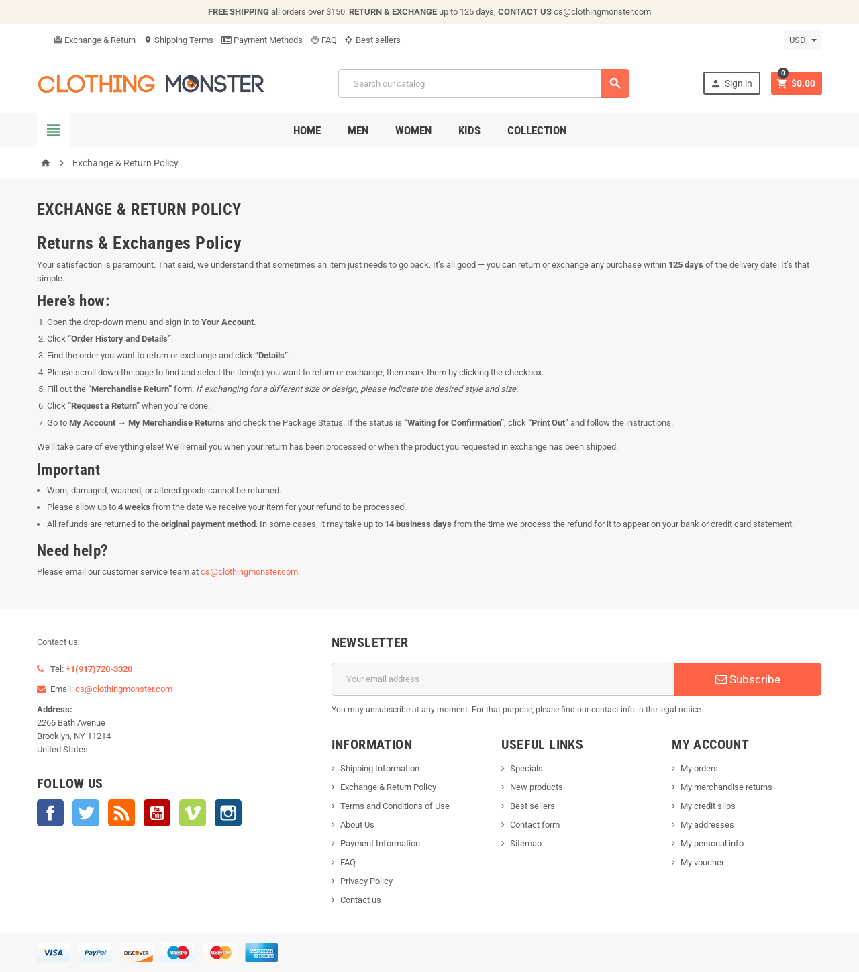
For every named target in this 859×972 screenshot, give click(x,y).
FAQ (324, 40)
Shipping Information (379, 768)
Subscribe (747, 679)
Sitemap (526, 843)
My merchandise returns (726, 787)
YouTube (157, 812)
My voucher (702, 862)
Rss (121, 812)
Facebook (50, 812)
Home (307, 130)
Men (358, 130)
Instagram (228, 812)
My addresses (707, 825)
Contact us (360, 900)
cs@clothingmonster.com (602, 12)
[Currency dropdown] (803, 40)
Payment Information (380, 843)
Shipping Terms (178, 40)
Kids (469, 130)
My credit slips (708, 806)
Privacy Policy (366, 881)
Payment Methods (262, 40)
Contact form (535, 825)
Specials (526, 768)
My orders (699, 768)
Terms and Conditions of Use (395, 806)
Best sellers (373, 40)
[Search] (483, 83)
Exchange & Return (95, 40)
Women (413, 130)
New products (536, 787)
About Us (357, 825)
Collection (536, 130)
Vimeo (192, 812)
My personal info (712, 843)
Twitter (85, 812)
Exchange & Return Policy (388, 787)
